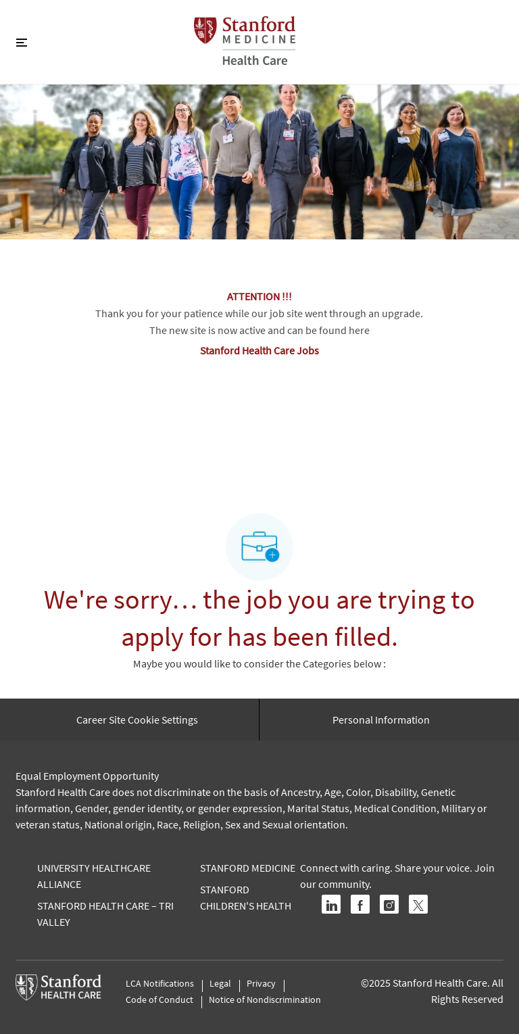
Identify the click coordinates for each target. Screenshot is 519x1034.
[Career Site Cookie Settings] (137, 720)
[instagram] (389, 904)
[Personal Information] (381, 720)
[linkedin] (331, 904)
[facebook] (360, 904)
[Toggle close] (21, 42)
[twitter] (418, 904)
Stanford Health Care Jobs (259, 350)
